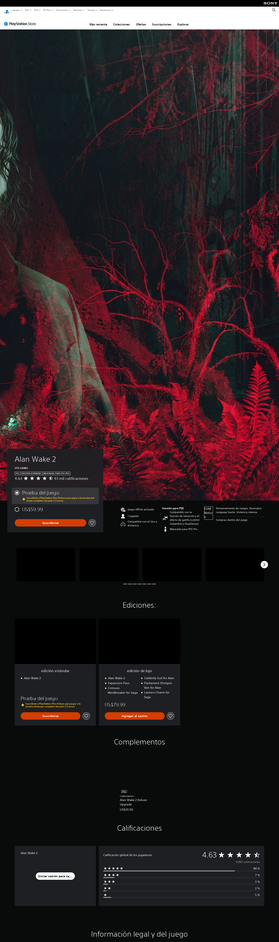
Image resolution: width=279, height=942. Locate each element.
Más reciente (98, 21)
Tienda (91, 10)
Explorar (183, 21)
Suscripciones (161, 21)
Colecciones (121, 21)
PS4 (36, 10)
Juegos (16, 10)
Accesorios (62, 10)
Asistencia (105, 10)
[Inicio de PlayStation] (7, 10)
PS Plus (47, 10)
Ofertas (141, 21)
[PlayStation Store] (21, 20)
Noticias (77, 10)
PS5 (27, 10)
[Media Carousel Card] (45, 561)
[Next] (264, 561)
